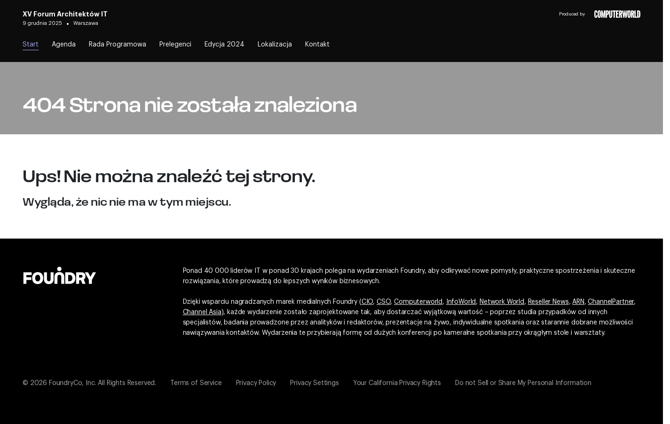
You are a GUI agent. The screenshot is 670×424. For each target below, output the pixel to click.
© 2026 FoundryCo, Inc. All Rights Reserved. (89, 383)
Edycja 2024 (224, 44)
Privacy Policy (256, 383)
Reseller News (548, 302)
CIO (367, 302)
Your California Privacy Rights (397, 383)
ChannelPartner (611, 302)
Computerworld (418, 302)
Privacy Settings (314, 383)
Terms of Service (195, 383)
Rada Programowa (117, 44)
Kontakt (317, 44)
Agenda (64, 44)
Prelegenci (175, 44)
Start (31, 44)
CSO (384, 302)
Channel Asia (202, 312)
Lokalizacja (275, 44)
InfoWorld (461, 302)
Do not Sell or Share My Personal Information (523, 383)
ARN (578, 302)
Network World (502, 302)
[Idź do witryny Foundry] (60, 274)
